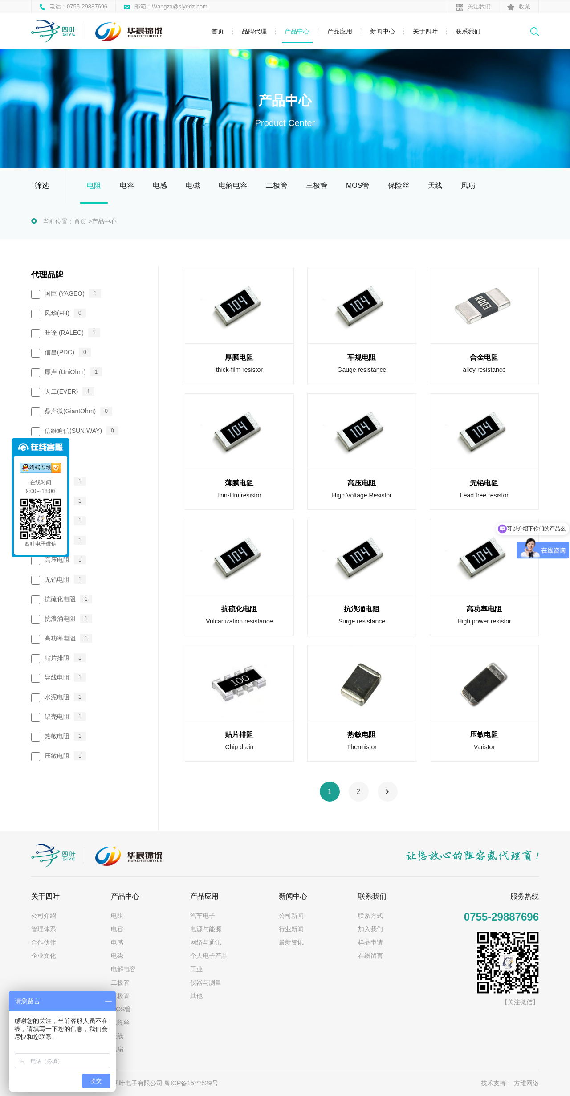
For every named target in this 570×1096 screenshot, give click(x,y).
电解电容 (233, 185)
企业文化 (43, 955)
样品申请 (370, 942)
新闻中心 (382, 31)
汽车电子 (202, 915)
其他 (196, 995)
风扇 (468, 185)
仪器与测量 (205, 982)
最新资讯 (291, 942)
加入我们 (370, 929)
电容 (127, 185)
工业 (196, 969)
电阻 (94, 185)
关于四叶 (425, 31)
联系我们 (468, 31)
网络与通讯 (205, 942)
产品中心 (297, 31)
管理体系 (43, 929)
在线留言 (370, 955)
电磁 (193, 185)
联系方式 (370, 915)
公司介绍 (43, 915)
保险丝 (398, 185)
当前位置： (58, 221)
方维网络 (526, 1083)
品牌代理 (254, 31)
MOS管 (357, 185)
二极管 (276, 185)
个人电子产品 (209, 955)
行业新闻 (291, 929)
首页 (218, 31)
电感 (160, 185)
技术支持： (496, 1083)
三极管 (316, 185)
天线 (435, 185)
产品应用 (339, 31)
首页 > (83, 221)
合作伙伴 (43, 942)
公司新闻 (291, 915)
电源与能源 (205, 929)
